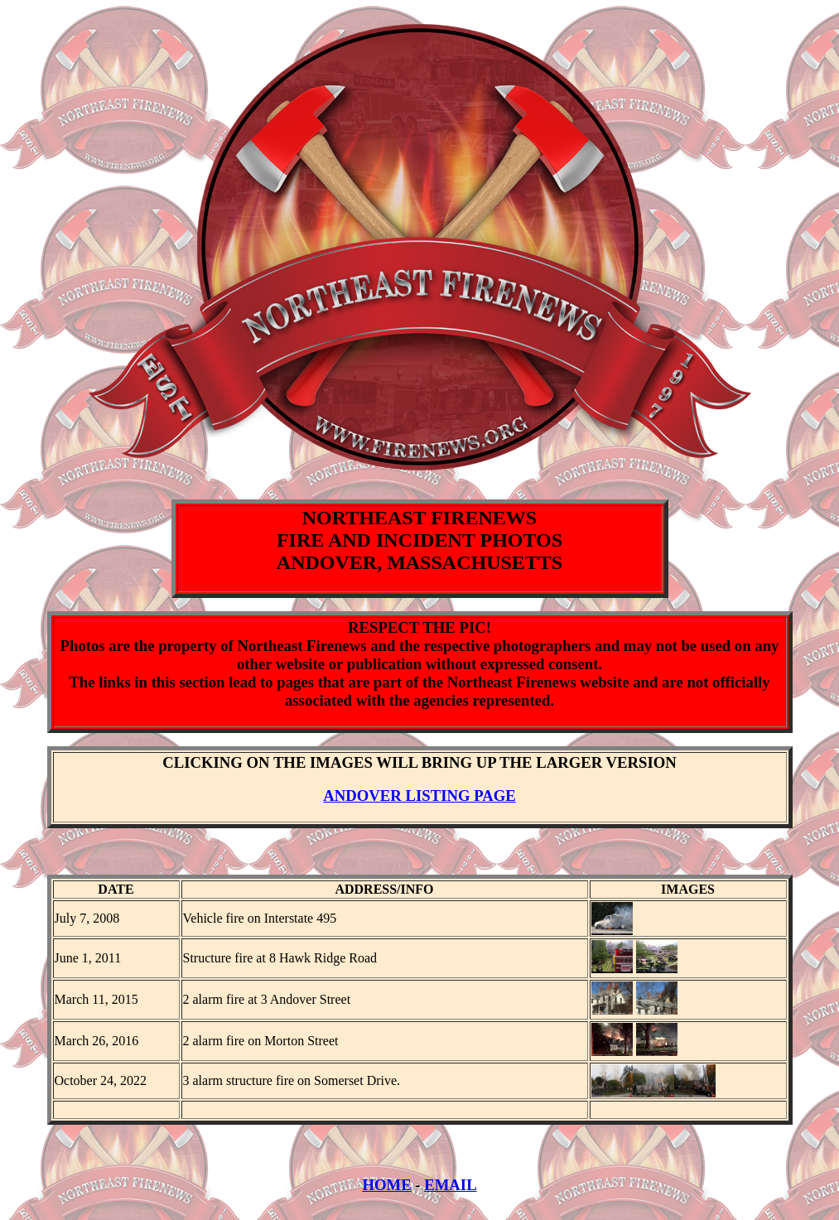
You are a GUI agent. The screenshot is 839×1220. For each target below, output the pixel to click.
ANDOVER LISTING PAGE (419, 795)
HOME (386, 1194)
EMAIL (450, 1194)
